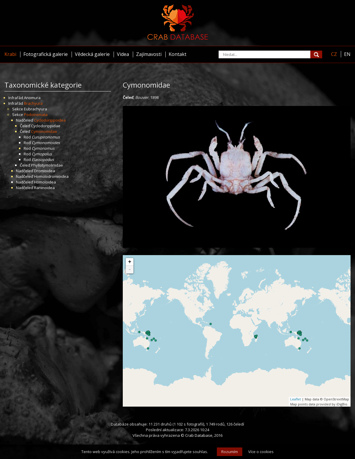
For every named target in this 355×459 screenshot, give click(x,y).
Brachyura (33, 103)
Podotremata (36, 114)
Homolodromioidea (51, 176)
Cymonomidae (44, 131)
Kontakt (177, 54)
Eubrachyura (35, 109)
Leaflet (295, 399)
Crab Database (198, 435)
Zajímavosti (149, 54)
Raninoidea (44, 187)
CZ (334, 54)
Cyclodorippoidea (50, 120)
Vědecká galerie (92, 54)
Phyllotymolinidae (47, 165)
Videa (123, 54)
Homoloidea (45, 182)
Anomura (32, 97)
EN (347, 54)
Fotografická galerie (45, 54)
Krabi (10, 54)
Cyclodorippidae (45, 125)
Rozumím (229, 451)
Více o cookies (261, 451)
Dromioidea (44, 170)
